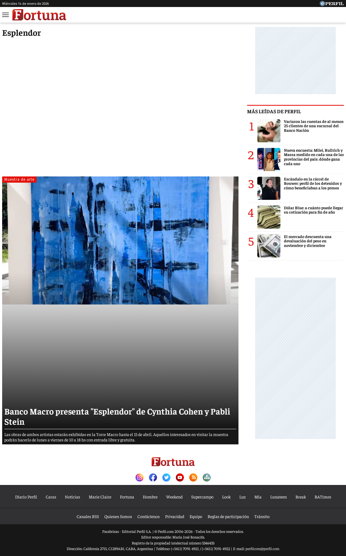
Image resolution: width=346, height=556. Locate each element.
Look (226, 496)
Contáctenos (148, 516)
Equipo (196, 516)
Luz (242, 496)
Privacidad (174, 516)
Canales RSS (88, 516)
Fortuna (127, 496)
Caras (51, 496)
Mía (258, 496)
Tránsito (262, 516)
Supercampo (202, 496)
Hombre (150, 496)
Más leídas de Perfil (274, 111)
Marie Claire (100, 496)
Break (300, 496)
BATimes (323, 496)
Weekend (174, 496)
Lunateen (278, 496)
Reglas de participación (228, 516)
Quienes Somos (118, 516)
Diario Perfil (26, 496)
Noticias (72, 496)
